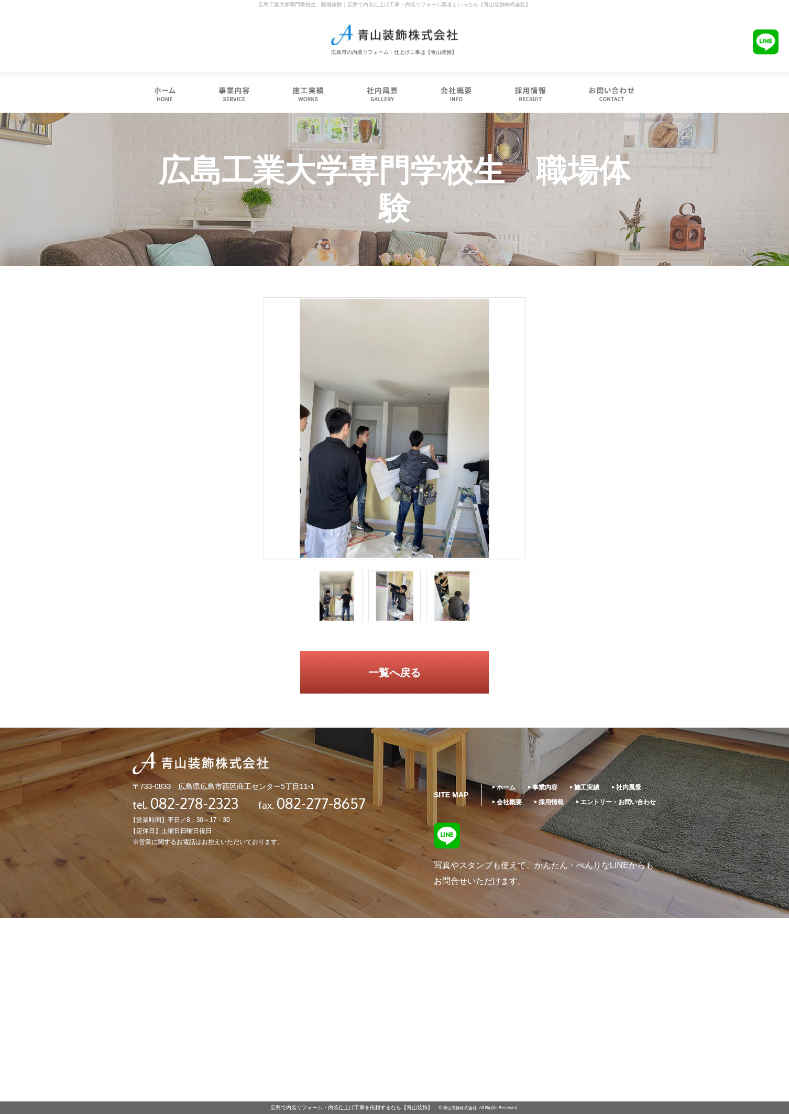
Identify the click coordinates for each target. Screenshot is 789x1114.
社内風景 (628, 787)
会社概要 (509, 802)
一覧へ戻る (394, 672)
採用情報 (551, 802)
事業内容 (544, 787)
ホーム (506, 787)
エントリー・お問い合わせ (618, 802)
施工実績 (586, 787)
